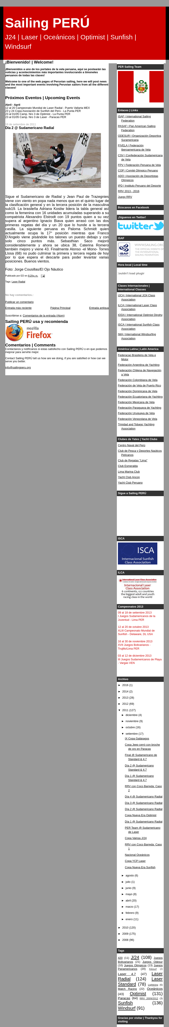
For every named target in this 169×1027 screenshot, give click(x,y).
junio (129, 888)
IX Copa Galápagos (137, 738)
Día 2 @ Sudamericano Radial (144, 809)
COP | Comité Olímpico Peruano (138, 170)
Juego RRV (125, 196)
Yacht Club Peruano (130, 482)
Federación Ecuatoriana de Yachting (140, 396)
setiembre (132, 733)
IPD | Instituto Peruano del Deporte (139, 185)
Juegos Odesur (152, 961)
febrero (130, 912)
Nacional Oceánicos (137, 854)
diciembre (132, 715)
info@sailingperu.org (18, 367)
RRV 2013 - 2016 (128, 191)
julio (128, 881)
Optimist (138, 993)
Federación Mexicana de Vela (136, 402)
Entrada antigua (99, 308)
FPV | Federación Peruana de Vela (139, 165)
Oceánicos (155, 989)
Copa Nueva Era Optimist (140, 815)
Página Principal (60, 308)
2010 (125, 927)
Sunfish (125, 1002)
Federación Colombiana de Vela (137, 380)
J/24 (135, 957)
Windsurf (127, 1008)
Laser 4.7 (127, 974)
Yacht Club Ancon (129, 477)
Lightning (153, 984)
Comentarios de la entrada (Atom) (44, 315)
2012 (125, 703)
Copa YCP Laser (135, 861)
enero (130, 919)
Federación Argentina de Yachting (139, 364)
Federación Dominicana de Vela (137, 391)
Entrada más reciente (18, 308)
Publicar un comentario (19, 302)
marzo (130, 906)
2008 (125, 939)
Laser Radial (18, 281)
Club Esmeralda (128, 466)
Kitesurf (153, 969)
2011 (125, 710)
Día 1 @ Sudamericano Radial (144, 821)
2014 (125, 691)
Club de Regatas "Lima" (132, 460)
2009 (125, 933)
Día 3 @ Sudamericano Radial (144, 803)
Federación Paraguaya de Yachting (139, 407)
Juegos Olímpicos (135, 965)
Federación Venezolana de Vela (137, 419)
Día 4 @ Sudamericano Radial (144, 796)
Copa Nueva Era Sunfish (140, 867)
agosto (130, 875)
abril (129, 900)
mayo (129, 894)
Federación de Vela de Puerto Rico (139, 385)
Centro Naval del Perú (131, 445)
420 (120, 958)
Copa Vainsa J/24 (136, 838)
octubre (131, 727)
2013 (125, 697)
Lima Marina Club (129, 471)
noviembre (132, 721)
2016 (125, 685)
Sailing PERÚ (47, 22)
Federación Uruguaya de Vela (136, 413)
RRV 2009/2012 (149, 998)
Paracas (124, 998)
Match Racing (127, 989)
